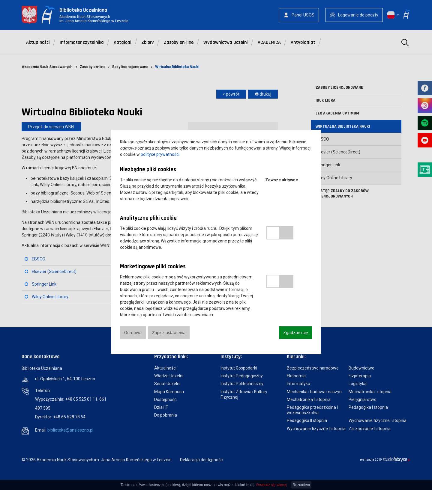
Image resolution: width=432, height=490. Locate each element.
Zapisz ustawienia (168, 332)
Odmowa (133, 332)
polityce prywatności (160, 154)
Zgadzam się (295, 332)
